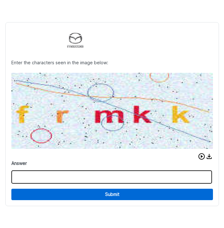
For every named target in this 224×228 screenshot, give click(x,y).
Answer (19, 163)
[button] (201, 156)
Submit (112, 194)
